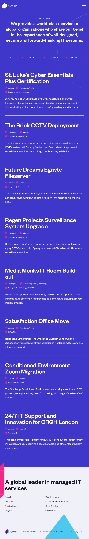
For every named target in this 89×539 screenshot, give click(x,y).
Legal (39, 532)
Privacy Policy (47, 532)
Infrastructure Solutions (56, 501)
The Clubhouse (12, 506)
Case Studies (51, 506)
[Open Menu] (84, 5)
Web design (74, 532)
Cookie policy (58, 532)
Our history (10, 501)
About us (9, 496)
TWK (82, 532)
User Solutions (52, 496)
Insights (8, 510)
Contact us (50, 510)
